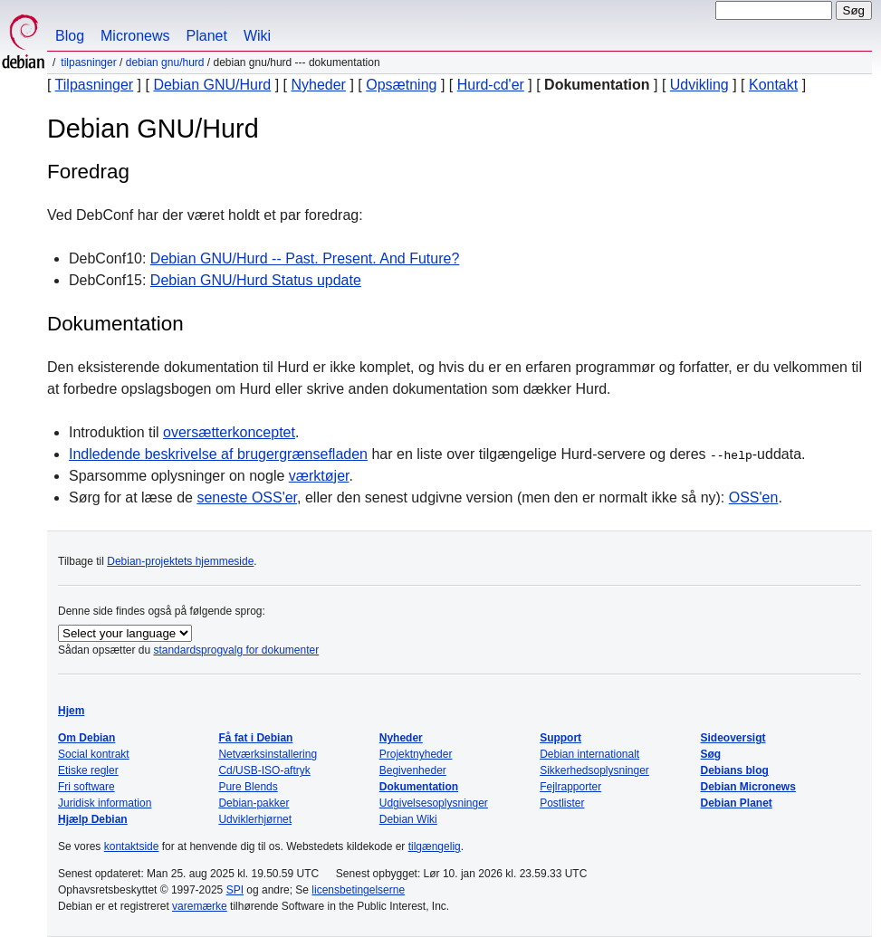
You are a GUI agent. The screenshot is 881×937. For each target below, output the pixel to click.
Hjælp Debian (93, 819)
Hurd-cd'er (490, 84)
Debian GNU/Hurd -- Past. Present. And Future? (304, 258)
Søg (711, 754)
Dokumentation (418, 786)
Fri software (86, 786)
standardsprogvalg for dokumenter (236, 650)
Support (560, 737)
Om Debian (86, 737)
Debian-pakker (253, 803)
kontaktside (131, 846)
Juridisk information (104, 803)
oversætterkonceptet (229, 432)
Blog (69, 35)
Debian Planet (736, 803)
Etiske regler (88, 770)
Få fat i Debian (255, 737)
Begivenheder (412, 770)
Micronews (135, 35)
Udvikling (699, 84)
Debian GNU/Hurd (165, 62)
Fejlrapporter (570, 786)
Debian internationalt (589, 754)
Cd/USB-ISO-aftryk (264, 770)
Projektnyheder (416, 754)
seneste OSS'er (246, 497)
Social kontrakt (93, 754)
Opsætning (401, 84)
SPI (235, 890)
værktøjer (319, 475)
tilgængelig (434, 846)
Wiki (257, 35)
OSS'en (754, 497)
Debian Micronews (748, 786)
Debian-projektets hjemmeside (180, 561)
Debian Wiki (408, 819)
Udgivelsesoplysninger (433, 803)
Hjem (71, 710)
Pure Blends (247, 786)
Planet (207, 35)
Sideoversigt (733, 737)
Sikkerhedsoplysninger (594, 770)
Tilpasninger (88, 62)
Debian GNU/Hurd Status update (255, 280)
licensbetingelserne (358, 890)
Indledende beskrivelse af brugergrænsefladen (218, 454)
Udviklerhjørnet (255, 819)
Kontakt (773, 84)
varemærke (199, 906)
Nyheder (318, 84)
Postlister (562, 803)
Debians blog (735, 770)
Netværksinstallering (267, 754)
